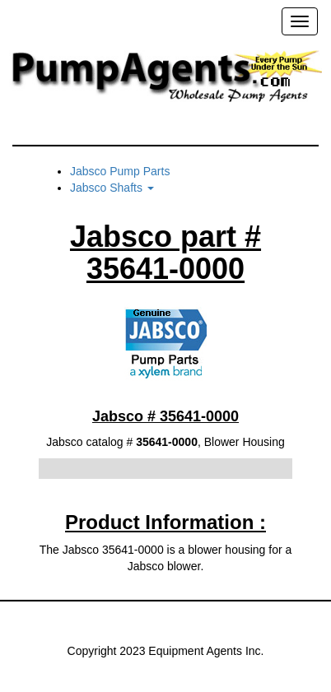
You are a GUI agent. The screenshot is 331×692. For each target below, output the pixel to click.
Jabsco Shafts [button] (112, 187)
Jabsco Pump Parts (120, 171)
